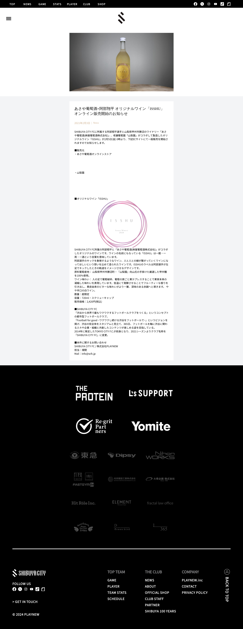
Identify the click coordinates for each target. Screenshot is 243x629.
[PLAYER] (72, 3)
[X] (202, 4)
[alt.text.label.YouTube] (215, 4)
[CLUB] (86, 3)
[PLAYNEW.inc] (193, 580)
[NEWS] (27, 3)
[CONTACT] (193, 586)
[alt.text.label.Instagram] (209, 4)
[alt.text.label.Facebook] (195, 4)
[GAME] (42, 3)
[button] (8, 18)
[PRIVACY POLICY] (195, 592)
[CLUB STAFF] (161, 599)
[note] (229, 4)
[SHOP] (101, 3)
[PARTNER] (155, 605)
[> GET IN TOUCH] (26, 601)
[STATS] (57, 3)
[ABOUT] (159, 586)
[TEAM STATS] (121, 592)
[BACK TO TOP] (227, 591)
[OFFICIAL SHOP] (161, 592)
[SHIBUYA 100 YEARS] (161, 611)
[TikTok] (222, 4)
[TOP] (12, 3)
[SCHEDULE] (121, 599)
